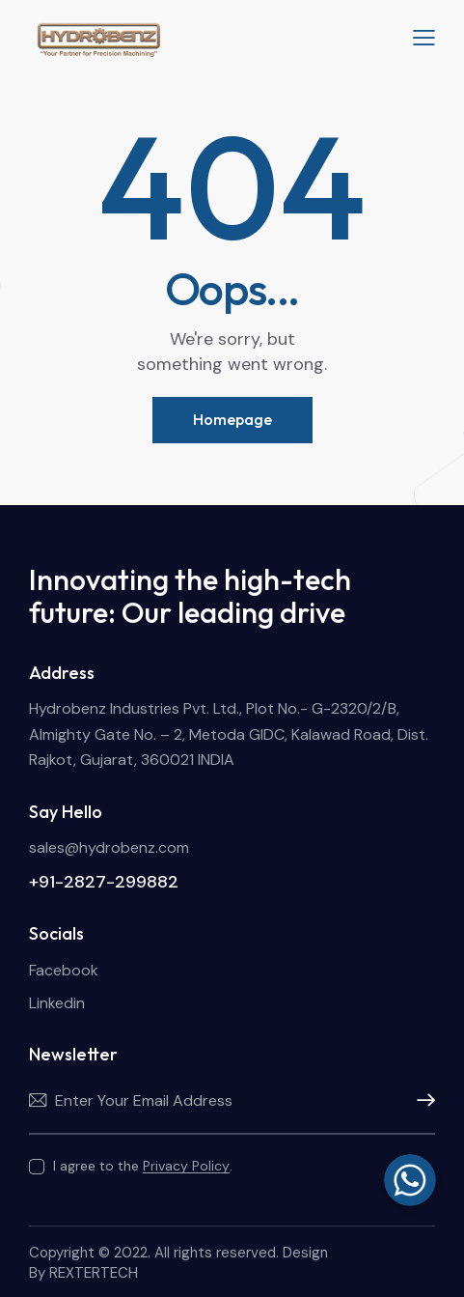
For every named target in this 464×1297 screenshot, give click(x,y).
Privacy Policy (186, 1166)
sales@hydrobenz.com (109, 847)
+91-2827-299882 (103, 881)
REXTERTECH (93, 1273)
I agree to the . (142, 1165)
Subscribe (420, 1101)
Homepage (232, 419)
